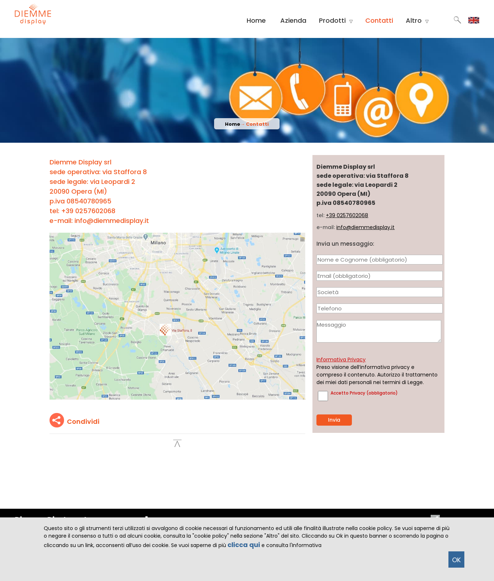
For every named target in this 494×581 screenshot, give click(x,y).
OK (456, 559)
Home (256, 20)
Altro (417, 20)
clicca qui (243, 544)
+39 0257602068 (347, 215)
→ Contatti (254, 124)
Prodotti (336, 20)
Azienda (293, 20)
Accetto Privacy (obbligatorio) (364, 393)
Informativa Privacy (341, 359)
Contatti (379, 20)
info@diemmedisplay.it (365, 227)
